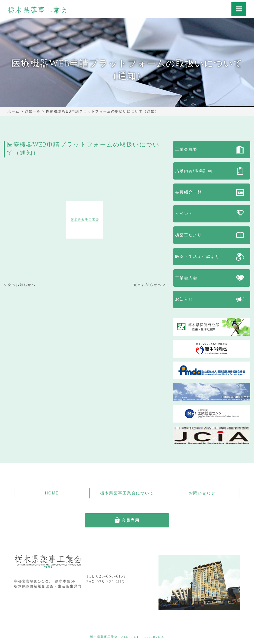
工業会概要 (186, 149)
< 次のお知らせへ (19, 285)
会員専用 (130, 520)
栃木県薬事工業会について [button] (127, 493)
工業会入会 (186, 278)
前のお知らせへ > (150, 285)
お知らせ (184, 299)
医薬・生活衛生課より (197, 256)
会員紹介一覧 (188, 192)
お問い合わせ (202, 493)
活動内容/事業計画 (193, 171)
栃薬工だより (188, 235)
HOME (52, 493)
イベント (184, 214)
